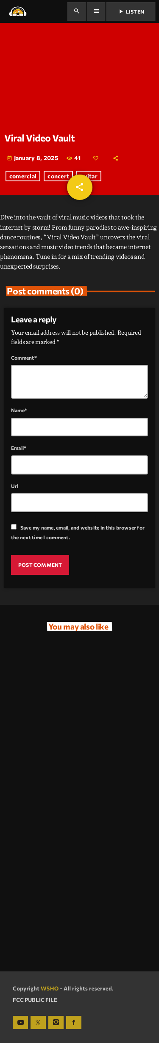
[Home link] (17, 11)
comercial (23, 176)
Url (15, 486)
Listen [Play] (130, 11)
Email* (18, 448)
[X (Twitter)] (38, 1022)
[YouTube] (20, 1022)
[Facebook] (73, 1022)
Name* (19, 410)
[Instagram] (56, 1022)
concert (58, 176)
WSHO (50, 988)
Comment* (24, 358)
